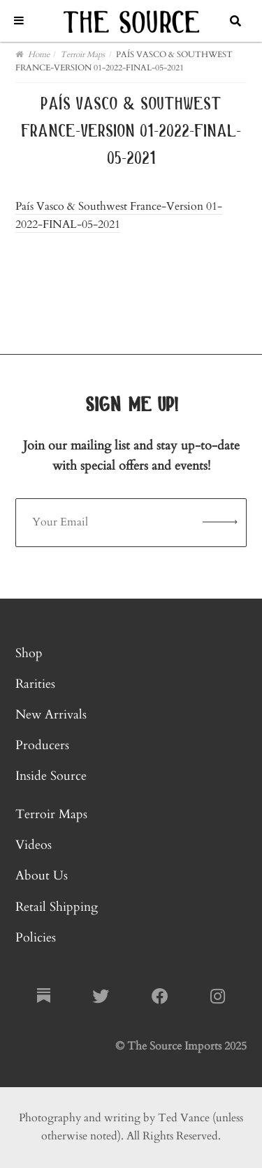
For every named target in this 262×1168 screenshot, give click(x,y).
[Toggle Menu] (19, 20)
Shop (29, 653)
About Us (41, 875)
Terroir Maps (51, 814)
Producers (42, 745)
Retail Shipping (56, 907)
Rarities (35, 684)
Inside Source (51, 776)
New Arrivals (51, 714)
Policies (35, 937)
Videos (33, 845)
